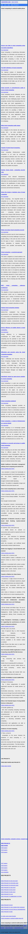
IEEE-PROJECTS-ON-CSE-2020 (9, 880)
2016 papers (4, 865)
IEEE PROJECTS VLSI (7, 894)
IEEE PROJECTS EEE (7, 911)
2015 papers (4, 867)
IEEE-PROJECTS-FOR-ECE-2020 (9, 885)
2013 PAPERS (4, 872)
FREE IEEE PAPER (6, 766)
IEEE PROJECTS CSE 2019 (8, 887)
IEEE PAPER (14, 2)
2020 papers (4, 847)
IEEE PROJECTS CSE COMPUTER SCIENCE (13, 907)
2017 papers (4, 863)
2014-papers (4, 870)
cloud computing (5, 839)
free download (13, 90)
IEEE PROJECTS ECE (7, 905)
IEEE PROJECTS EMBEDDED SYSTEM (11, 896)
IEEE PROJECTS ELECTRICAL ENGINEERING (13, 909)
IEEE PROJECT (15, 5)
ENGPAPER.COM (18, 927)
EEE (9, 5)
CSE (2, 5)
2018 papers (4, 852)
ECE (5, 5)
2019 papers (4, 850)
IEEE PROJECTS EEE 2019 (8, 892)
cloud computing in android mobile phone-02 (12, 918)
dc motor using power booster (8, 916)
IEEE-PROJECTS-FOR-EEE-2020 (9, 883)
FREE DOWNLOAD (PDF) (8, 468)
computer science (15, 839)
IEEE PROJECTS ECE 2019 (8, 889)
